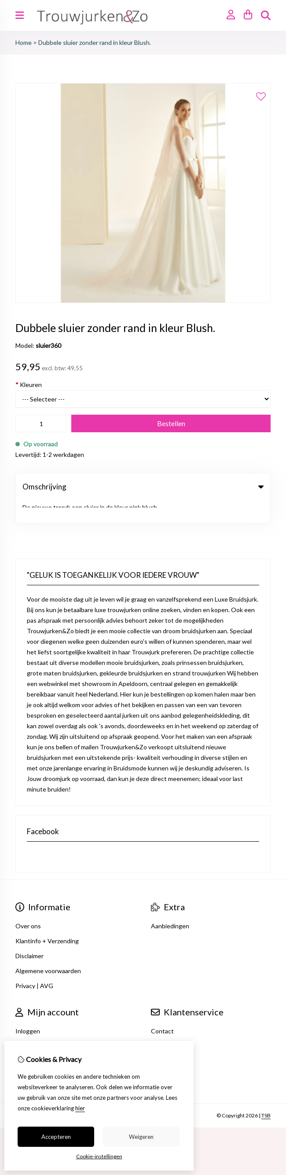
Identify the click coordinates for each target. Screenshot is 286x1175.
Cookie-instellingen (99, 1156)
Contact (162, 1008)
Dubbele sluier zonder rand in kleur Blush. (94, 42)
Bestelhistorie (35, 1023)
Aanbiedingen (170, 903)
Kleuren (28, 384)
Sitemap (162, 1038)
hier (80, 1108)
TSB (266, 1092)
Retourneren (169, 1023)
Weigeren (141, 1136)
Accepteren (56, 1136)
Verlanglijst (30, 1038)
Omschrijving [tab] (143, 486)
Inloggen (27, 1008)
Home (23, 42)
